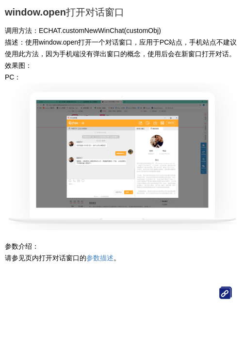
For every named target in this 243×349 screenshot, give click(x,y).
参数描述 (99, 258)
